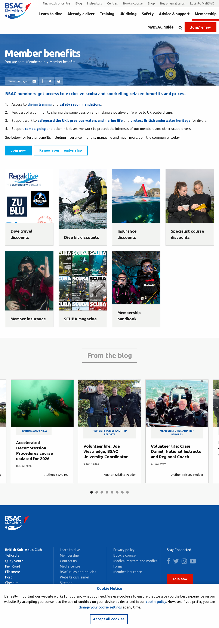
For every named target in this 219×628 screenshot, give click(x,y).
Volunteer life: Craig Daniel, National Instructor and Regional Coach (177, 451)
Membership (205, 14)
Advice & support (174, 14)
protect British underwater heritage (160, 120)
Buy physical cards (172, 3)
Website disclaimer (74, 577)
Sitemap (66, 583)
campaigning (35, 129)
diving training (40, 104)
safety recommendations (80, 104)
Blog (78, 3)
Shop (151, 3)
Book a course (133, 3)
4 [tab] (107, 492)
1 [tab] (91, 492)
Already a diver (81, 14)
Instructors (94, 3)
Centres (112, 3)
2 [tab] (96, 492)
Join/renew (200, 27)
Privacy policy (124, 550)
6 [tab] (117, 492)
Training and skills (33, 430)
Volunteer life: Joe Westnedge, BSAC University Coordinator (105, 451)
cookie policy (156, 602)
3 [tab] (102, 492)
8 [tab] (127, 492)
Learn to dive (50, 14)
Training (107, 14)
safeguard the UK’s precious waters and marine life (80, 120)
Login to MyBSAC (202, 3)
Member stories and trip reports (109, 432)
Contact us (68, 561)
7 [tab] (122, 492)
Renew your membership (60, 150)
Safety (148, 14)
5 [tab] (112, 492)
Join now (18, 150)
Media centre (70, 566)
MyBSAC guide (160, 27)
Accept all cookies (109, 619)
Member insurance (127, 572)
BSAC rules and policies (78, 572)
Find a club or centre (56, 3)
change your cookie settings (100, 607)
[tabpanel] (42, 431)
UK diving (128, 14)
